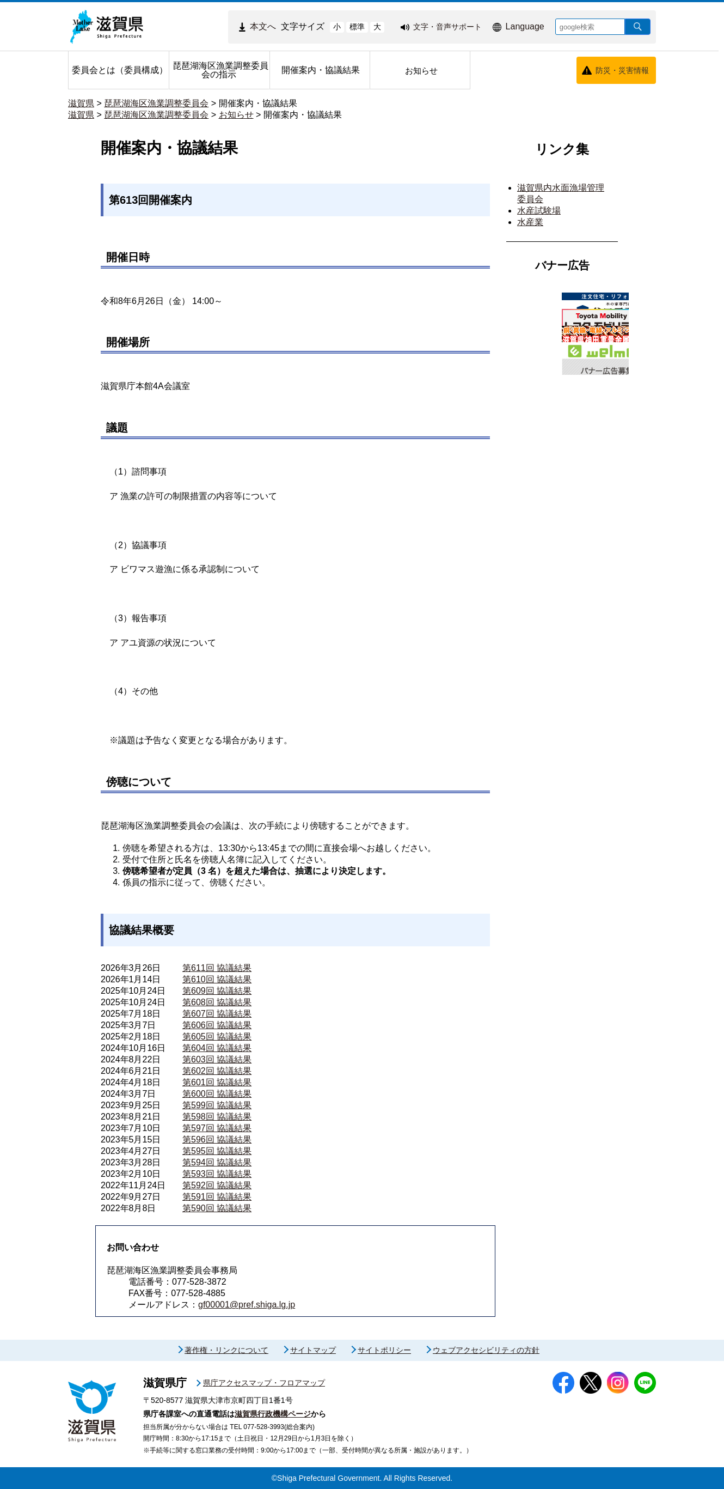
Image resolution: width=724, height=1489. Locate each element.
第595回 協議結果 (216, 1151)
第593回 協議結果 (216, 1173)
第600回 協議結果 (216, 1093)
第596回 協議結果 (216, 1139)
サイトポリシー (384, 1350)
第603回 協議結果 (216, 1059)
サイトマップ (313, 1350)
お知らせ (236, 114)
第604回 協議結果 (216, 1048)
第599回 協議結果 (216, 1105)
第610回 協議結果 (216, 979)
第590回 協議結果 (216, 1208)
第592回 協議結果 (216, 1185)
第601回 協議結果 (216, 1082)
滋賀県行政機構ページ (273, 1413)
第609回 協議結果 (216, 990)
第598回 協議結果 (216, 1116)
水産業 (530, 222)
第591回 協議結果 (216, 1196)
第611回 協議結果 (216, 968)
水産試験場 (539, 210)
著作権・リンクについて (226, 1350)
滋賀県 (81, 103)
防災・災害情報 (622, 70)
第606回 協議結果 (216, 1025)
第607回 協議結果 (216, 1013)
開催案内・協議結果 (258, 103)
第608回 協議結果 (216, 1002)
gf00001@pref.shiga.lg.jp (246, 1304)
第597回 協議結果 (216, 1128)
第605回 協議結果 (216, 1036)
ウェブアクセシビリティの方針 (486, 1350)
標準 (357, 26)
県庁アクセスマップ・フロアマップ (264, 1382)
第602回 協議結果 (216, 1070)
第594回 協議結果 (216, 1162)
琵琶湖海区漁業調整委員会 (156, 103)
